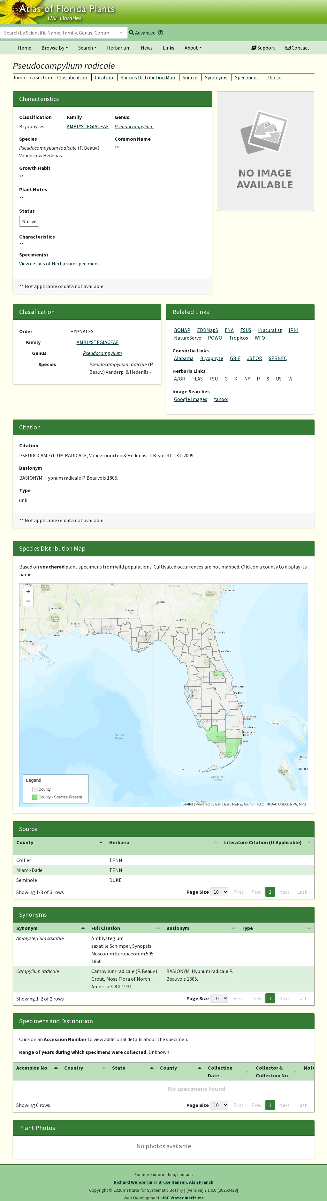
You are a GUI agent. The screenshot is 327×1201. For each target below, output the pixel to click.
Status (27, 211)
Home (24, 47)
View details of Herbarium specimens (59, 263)
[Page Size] (219, 884)
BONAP (182, 330)
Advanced (142, 32)
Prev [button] (256, 884)
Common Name (133, 139)
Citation (104, 77)
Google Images (190, 399)
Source (190, 77)
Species (28, 139)
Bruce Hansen (172, 1174)
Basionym (30, 468)
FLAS (197, 378)
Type (25, 490)
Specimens (247, 77)
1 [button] (270, 884)
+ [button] (28, 592)
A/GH (180, 378)
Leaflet (187, 804)
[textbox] (60, 32)
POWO (215, 337)
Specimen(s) (33, 254)
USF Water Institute (182, 1190)
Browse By (53, 47)
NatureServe (187, 337)
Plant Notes (33, 189)
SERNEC (278, 358)
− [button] (28, 602)
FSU (213, 378)
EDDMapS (207, 330)
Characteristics (37, 236)
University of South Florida (150, 1198)
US (279, 378)
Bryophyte (211, 358)
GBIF (235, 358)
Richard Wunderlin (133, 1174)
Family (74, 117)
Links (168, 47)
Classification (72, 77)
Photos (274, 77)
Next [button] (284, 884)
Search (85, 47)
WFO (260, 337)
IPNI (294, 330)
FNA (229, 330)
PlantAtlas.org (213, 1198)
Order (25, 331)
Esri (218, 804)
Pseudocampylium (134, 126)
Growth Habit (34, 168)
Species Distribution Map (148, 77)
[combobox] (64, 33)
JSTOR (254, 358)
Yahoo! (221, 399)
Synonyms (216, 77)
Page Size (197, 884)
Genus (122, 117)
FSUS (245, 330)
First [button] (238, 884)
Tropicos (238, 337)
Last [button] (302, 884)
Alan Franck (201, 1174)
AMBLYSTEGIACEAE (88, 126)
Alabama (184, 358)
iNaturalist (270, 330)
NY (247, 378)
